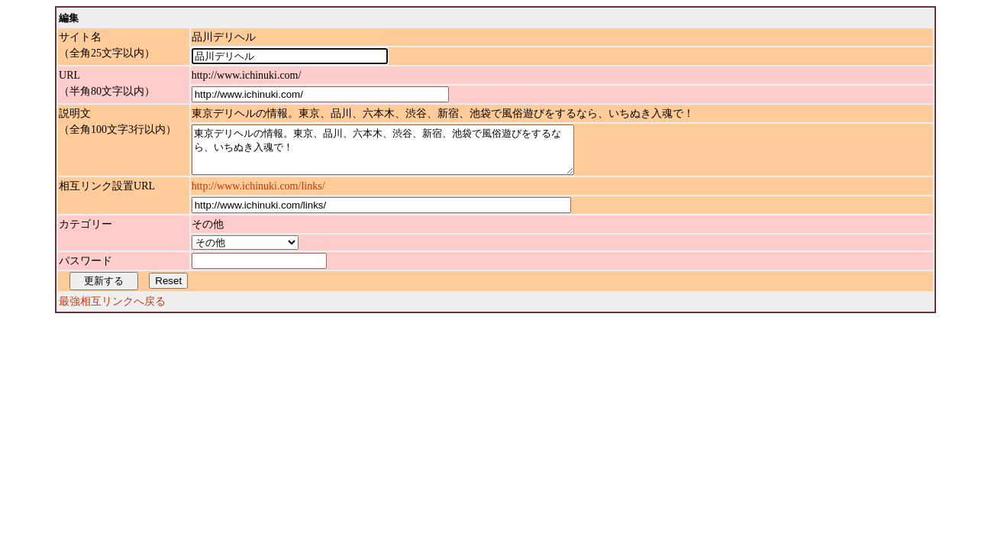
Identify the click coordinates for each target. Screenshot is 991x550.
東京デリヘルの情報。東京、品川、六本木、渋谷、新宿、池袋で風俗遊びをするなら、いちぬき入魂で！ (406, 154)
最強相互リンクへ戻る (112, 310)
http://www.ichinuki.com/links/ (258, 195)
